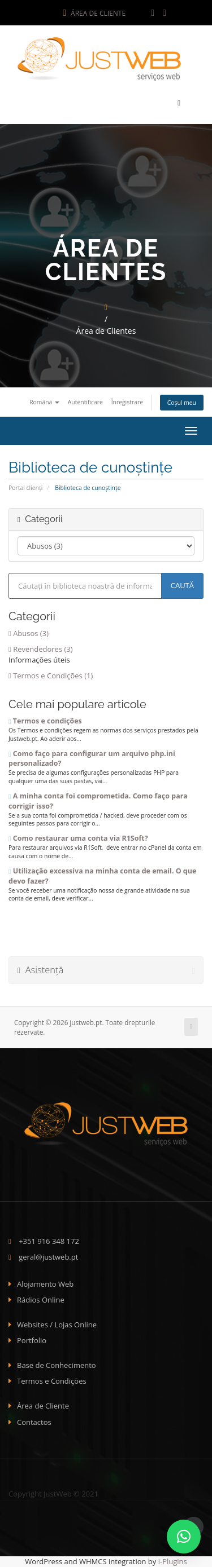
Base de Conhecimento (56, 1365)
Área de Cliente (94, 13)
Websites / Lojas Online (57, 1324)
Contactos (34, 1422)
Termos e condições (45, 721)
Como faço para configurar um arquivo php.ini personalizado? (91, 759)
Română (44, 402)
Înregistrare (127, 402)
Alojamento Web (45, 1284)
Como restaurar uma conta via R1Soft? (78, 838)
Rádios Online (40, 1300)
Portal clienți (25, 488)
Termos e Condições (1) (50, 675)
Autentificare (85, 402)
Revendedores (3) (40, 649)
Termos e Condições (51, 1381)
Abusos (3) (28, 633)
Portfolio (31, 1340)
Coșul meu (181, 403)
